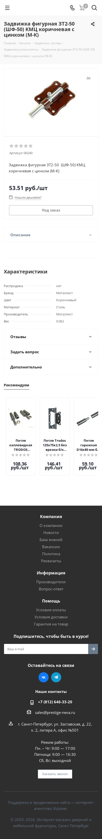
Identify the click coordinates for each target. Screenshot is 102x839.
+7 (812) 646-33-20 (55, 698)
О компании (51, 521)
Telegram (56, 673)
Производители (51, 577)
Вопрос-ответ (51, 585)
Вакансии (51, 542)
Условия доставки (51, 613)
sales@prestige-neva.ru (55, 708)
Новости (51, 528)
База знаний (51, 535)
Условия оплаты (51, 606)
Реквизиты (51, 557)
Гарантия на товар (51, 620)
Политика (51, 549)
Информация (51, 569)
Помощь (51, 597)
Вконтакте (44, 673)
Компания (51, 513)
